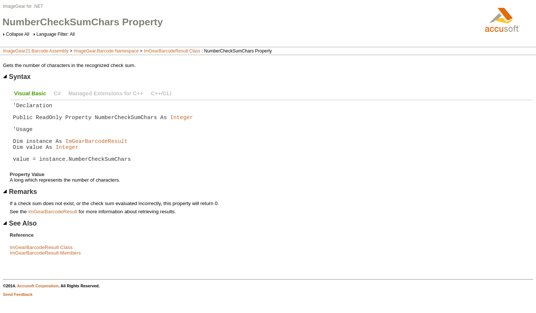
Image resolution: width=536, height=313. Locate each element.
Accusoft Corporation (37, 299)
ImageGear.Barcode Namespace (106, 51)
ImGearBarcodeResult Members (45, 266)
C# (57, 93)
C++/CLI (161, 93)
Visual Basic (30, 93)
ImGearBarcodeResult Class (172, 51)
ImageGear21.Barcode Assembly (35, 51)
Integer (181, 121)
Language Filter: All (55, 34)
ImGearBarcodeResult (97, 149)
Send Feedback (17, 308)
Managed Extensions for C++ (105, 93)
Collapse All (17, 34)
